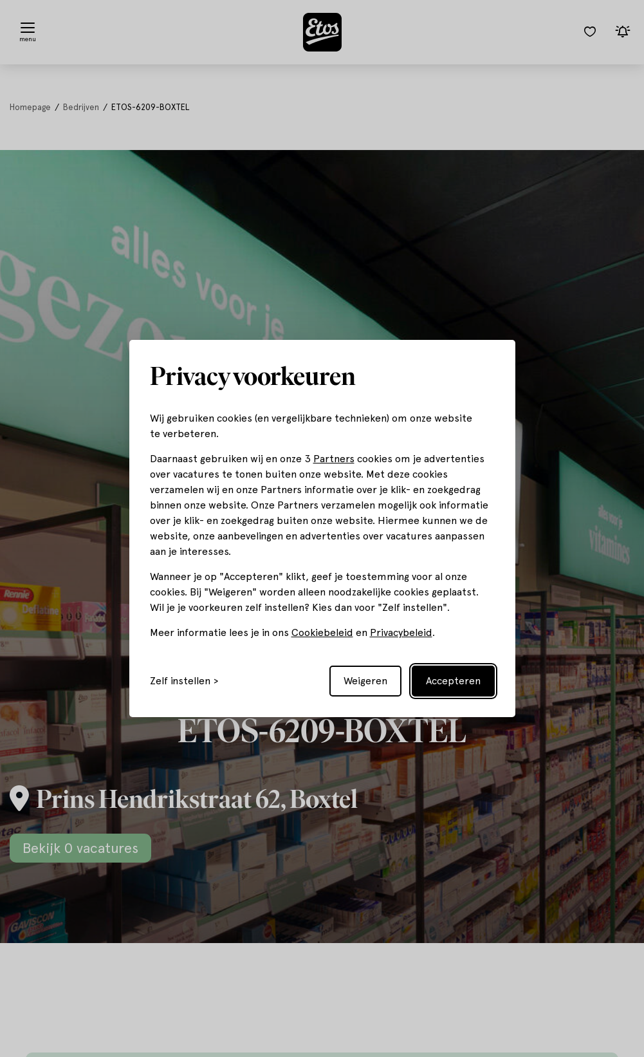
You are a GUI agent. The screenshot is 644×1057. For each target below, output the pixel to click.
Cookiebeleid (322, 632)
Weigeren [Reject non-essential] (365, 681)
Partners (333, 459)
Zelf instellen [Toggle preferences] (180, 681)
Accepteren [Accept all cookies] (453, 681)
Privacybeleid (401, 632)
